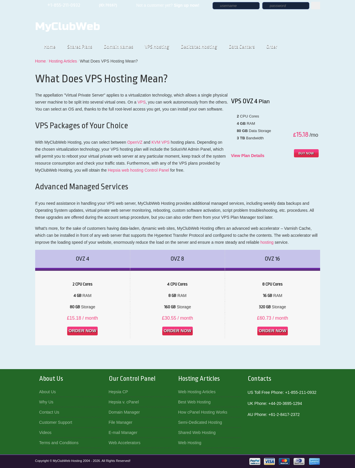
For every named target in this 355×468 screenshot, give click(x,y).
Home (50, 46)
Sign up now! (186, 5)
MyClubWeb (67, 26)
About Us (47, 391)
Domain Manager (124, 412)
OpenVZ (134, 142)
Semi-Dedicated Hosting (200, 422)
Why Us (46, 402)
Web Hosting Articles (197, 391)
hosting (267, 242)
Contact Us (49, 412)
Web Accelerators (124, 442)
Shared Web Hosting (197, 432)
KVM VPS (160, 142)
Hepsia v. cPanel (124, 402)
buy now (306, 153)
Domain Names (118, 46)
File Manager (121, 422)
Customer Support (55, 422)
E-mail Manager (123, 432)
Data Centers (242, 46)
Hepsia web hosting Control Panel (138, 170)
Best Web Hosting (194, 402)
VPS (142, 102)
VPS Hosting (157, 46)
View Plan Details (248, 155)
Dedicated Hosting (199, 46)
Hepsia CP (118, 391)
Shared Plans (79, 46)
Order (271, 46)
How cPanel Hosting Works (202, 412)
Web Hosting (189, 442)
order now (82, 330)
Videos (45, 432)
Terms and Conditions (59, 442)
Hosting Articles (63, 61)
